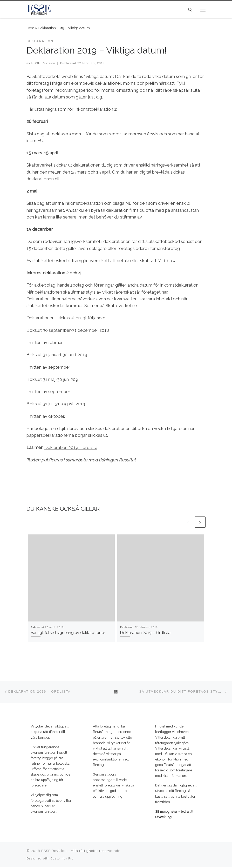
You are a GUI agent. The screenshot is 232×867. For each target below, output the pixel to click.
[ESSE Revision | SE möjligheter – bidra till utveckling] (38, 9)
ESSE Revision (43, 63)
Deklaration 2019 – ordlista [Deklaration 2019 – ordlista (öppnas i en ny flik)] (70, 447)
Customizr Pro (62, 858)
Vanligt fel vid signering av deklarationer (68, 632)
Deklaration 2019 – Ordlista (145, 632)
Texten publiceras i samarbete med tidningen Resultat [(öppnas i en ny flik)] (81, 459)
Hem (30, 28)
